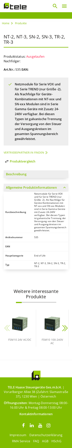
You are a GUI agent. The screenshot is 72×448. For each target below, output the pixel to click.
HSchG (56, 441)
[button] (19, 302)
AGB (45, 441)
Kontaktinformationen (36, 414)
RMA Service (21, 441)
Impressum (18, 435)
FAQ (36, 441)
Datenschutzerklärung (45, 435)
